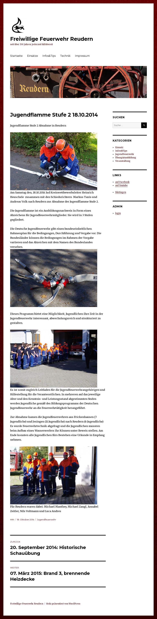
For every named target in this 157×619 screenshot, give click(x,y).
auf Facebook (122, 182)
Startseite (16, 55)
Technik (65, 55)
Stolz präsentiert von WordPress (63, 603)
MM (12, 519)
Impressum (82, 55)
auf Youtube (121, 185)
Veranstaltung (122, 161)
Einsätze (32, 55)
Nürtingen (120, 192)
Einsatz (119, 147)
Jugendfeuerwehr (46, 519)
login (118, 213)
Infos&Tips (49, 55)
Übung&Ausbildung (125, 157)
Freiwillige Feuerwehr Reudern (51, 39)
